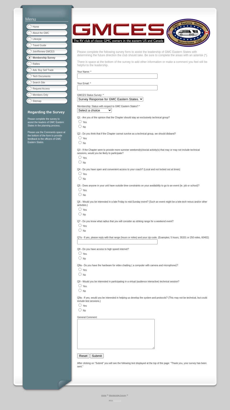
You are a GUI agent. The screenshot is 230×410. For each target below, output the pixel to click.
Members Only (40, 95)
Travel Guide (39, 45)
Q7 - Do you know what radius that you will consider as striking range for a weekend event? (125, 221)
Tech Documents (41, 76)
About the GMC (41, 33)
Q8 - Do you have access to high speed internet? (103, 249)
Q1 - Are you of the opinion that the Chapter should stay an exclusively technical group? (123, 117)
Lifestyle (37, 39)
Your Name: (83, 71)
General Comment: (87, 317)
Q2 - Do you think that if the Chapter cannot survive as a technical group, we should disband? (126, 133)
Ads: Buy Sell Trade (43, 70)
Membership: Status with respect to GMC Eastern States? (107, 106)
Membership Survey (44, 57)
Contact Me (117, 406)
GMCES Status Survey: (89, 95)
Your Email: (83, 83)
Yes (85, 122)
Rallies (36, 64)
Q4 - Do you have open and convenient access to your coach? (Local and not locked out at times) (128, 169)
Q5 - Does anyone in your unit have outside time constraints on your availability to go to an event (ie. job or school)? (138, 185)
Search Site (39, 82)
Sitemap (37, 101)
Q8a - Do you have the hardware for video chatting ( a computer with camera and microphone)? (127, 265)
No (84, 127)
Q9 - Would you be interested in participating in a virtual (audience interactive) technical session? (128, 281)
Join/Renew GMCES (44, 51)
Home (36, 26)
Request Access (41, 88)
